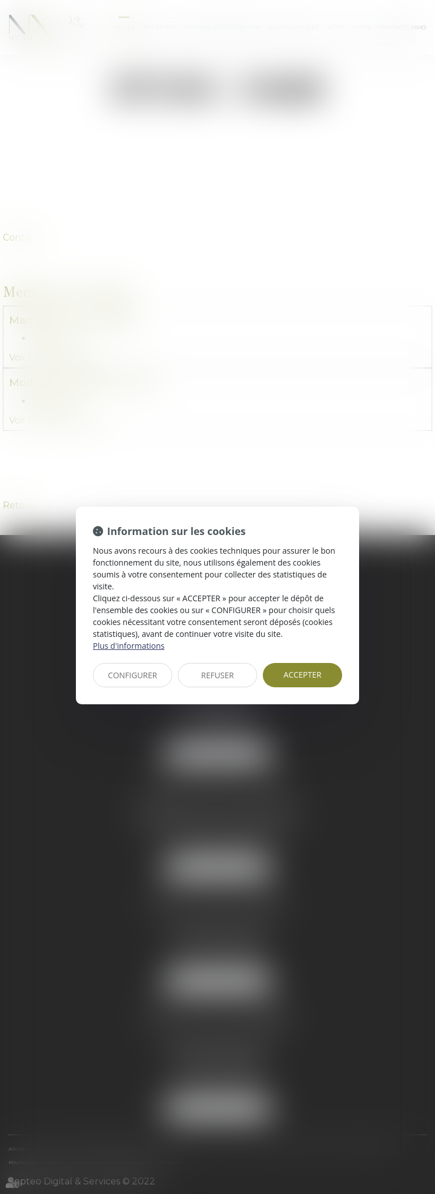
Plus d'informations (128, 645)
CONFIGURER (132, 675)
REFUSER (217, 675)
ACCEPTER (303, 674)
